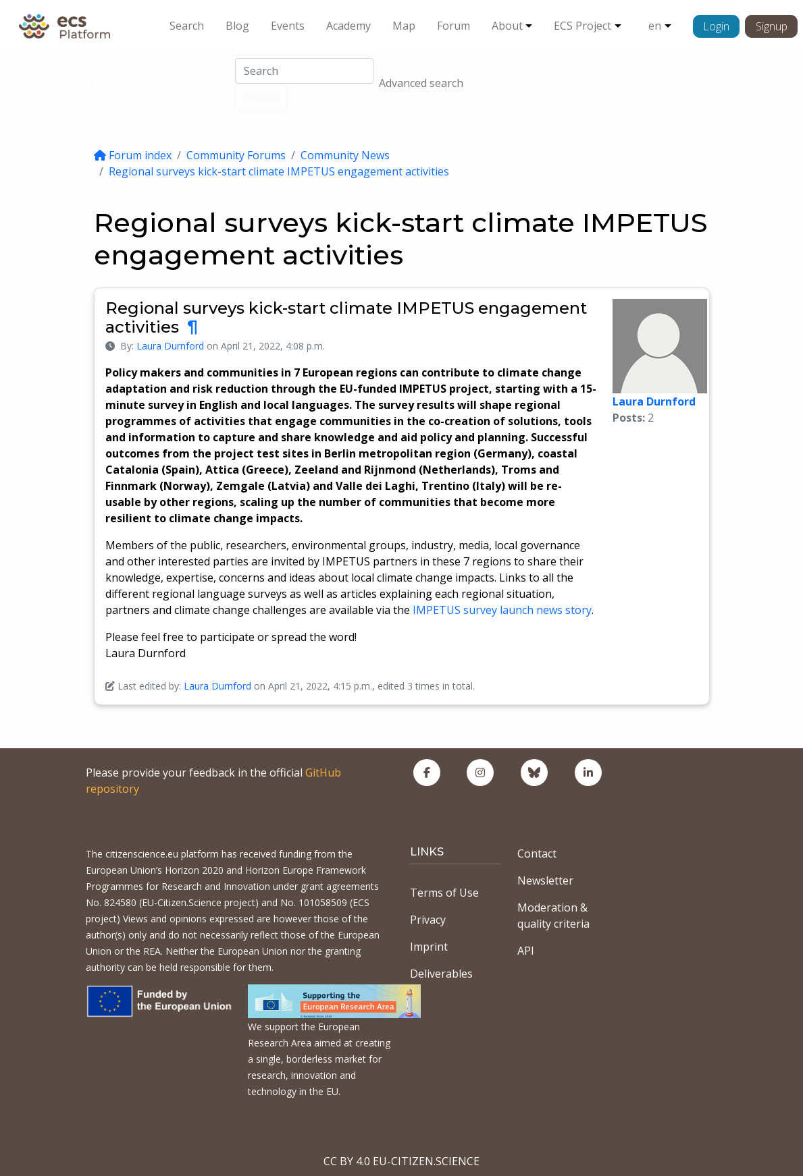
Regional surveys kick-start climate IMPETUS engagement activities (279, 171)
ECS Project (582, 25)
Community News (345, 155)
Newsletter (545, 880)
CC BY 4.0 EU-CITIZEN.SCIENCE (401, 1161)
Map (403, 25)
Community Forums (149, 83)
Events (288, 25)
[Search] (304, 71)
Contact (536, 853)
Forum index (133, 155)
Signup (771, 26)
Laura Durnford (170, 345)
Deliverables (441, 973)
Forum (453, 25)
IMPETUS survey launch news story (502, 610)
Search (187, 25)
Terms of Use (444, 892)
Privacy (428, 919)
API (525, 950)
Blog (237, 25)
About (507, 25)
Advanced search (421, 83)
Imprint (429, 946)
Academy (348, 25)
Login (716, 26)
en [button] (654, 25)
